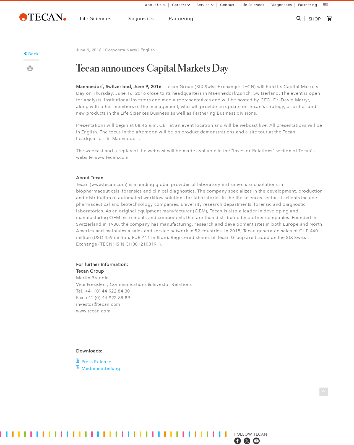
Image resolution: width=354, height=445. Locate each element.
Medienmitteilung (101, 368)
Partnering (307, 5)
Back (31, 53)
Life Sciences (252, 5)
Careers (181, 5)
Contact (227, 5)
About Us (155, 5)
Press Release (96, 361)
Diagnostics (281, 5)
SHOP (315, 19)
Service (205, 5)
